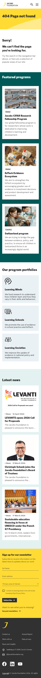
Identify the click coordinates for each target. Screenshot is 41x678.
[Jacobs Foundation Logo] (10, 4)
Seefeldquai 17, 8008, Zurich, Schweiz (19, 649)
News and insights (9, 644)
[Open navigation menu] (37, 4)
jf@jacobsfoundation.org (14, 654)
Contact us (6, 634)
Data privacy (26, 639)
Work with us (7, 639)
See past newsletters (10, 611)
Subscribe (7, 600)
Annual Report (27, 634)
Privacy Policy (20, 593)
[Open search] (31, 4)
